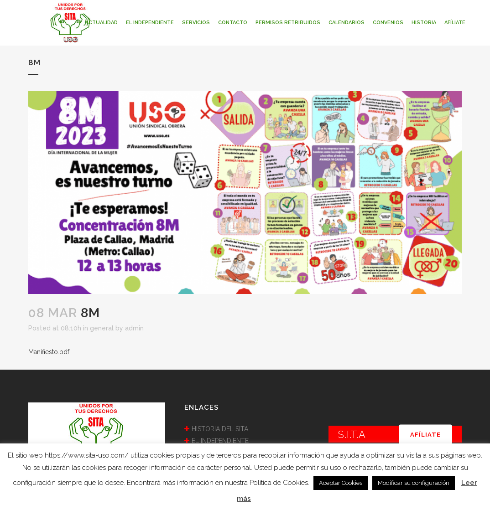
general (102, 328)
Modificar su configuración (413, 482)
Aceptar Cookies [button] (340, 482)
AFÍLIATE (425, 434)
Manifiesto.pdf (48, 351)
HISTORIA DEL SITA (220, 429)
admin (134, 328)
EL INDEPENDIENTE (220, 440)
